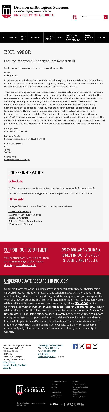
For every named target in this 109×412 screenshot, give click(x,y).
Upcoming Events (49, 37)
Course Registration (18, 218)
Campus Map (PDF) (46, 356)
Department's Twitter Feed (81, 346)
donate (8, 265)
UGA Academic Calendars (21, 224)
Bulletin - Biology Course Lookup (25, 221)
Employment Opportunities (56, 391)
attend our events (26, 265)
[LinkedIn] (82, 404)
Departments (36, 37)
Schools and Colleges (58, 381)
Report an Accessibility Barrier (81, 388)
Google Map (43, 354)
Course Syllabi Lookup (19, 211)
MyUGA (54, 387)
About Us (23, 37)
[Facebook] (64, 404)
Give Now (75, 17)
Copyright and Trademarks (56, 396)
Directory (101, 37)
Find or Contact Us (89, 37)
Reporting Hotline (79, 397)
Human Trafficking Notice (79, 393)
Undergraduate (10, 37)
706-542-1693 (52, 348)
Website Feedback (79, 384)
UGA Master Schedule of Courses (24, 214)
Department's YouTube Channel (88, 346)
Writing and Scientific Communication (73, 37)
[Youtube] (78, 404)
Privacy (75, 381)
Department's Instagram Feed (95, 346)
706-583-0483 (49, 351)
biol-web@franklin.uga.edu (50, 345)
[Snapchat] (75, 404)
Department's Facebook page (75, 346)
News (60, 37)
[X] (68, 404)
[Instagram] (71, 404)
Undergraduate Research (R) (17, 159)
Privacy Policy (9, 362)
